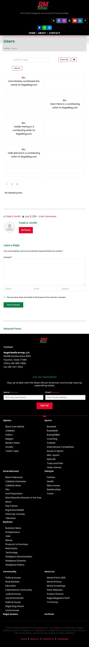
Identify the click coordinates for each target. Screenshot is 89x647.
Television (10, 518)
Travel (50, 493)
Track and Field (55, 463)
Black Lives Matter (14, 426)
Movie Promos (54, 581)
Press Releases (55, 589)
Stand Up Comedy (15, 514)
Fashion (51, 477)
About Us (49, 571)
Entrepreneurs (12, 532)
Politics (9, 434)
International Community (18, 589)
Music (8, 501)
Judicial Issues (13, 594)
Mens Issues (53, 485)
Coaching (52, 438)
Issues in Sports (55, 451)
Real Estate (11, 548)
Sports (48, 420)
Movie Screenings (56, 585)
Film (7, 489)
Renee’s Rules (12, 442)
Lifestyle (49, 471)
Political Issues (13, 577)
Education (10, 585)
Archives (49, 614)
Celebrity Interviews (15, 481)
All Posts (26, 230)
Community (9, 571)
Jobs (7, 536)
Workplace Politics (14, 564)
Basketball (52, 430)
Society (9, 447)
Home (7, 48)
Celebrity (10, 430)
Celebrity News (13, 485)
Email (52, 392)
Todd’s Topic (12, 451)
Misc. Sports (53, 455)
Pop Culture (11, 505)
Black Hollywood (13, 477)
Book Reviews (12, 581)
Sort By (64, 59)
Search (17, 68)
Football (51, 442)
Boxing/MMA (53, 434)
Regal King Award (14, 606)
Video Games (54, 467)
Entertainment (11, 471)
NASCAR (51, 459)
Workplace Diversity (15, 560)
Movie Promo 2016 (56, 577)
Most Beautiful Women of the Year (23, 497)
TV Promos (52, 602)
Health (50, 481)
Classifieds (62, 639)
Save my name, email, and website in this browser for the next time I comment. (36, 297)
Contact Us (48, 639)
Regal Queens (10, 614)
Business (8, 521)
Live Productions (13, 493)
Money (8, 540)
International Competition (60, 447)
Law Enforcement (14, 598)
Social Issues (12, 610)
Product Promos (55, 594)
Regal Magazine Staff (58, 598)
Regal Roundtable (14, 510)
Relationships (54, 489)
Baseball (51, 426)
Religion (9, 438)
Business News (13, 528)
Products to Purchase (16, 544)
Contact (8, 346)
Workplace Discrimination (18, 556)
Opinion (7, 420)
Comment (8, 257)
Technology (11, 552)
